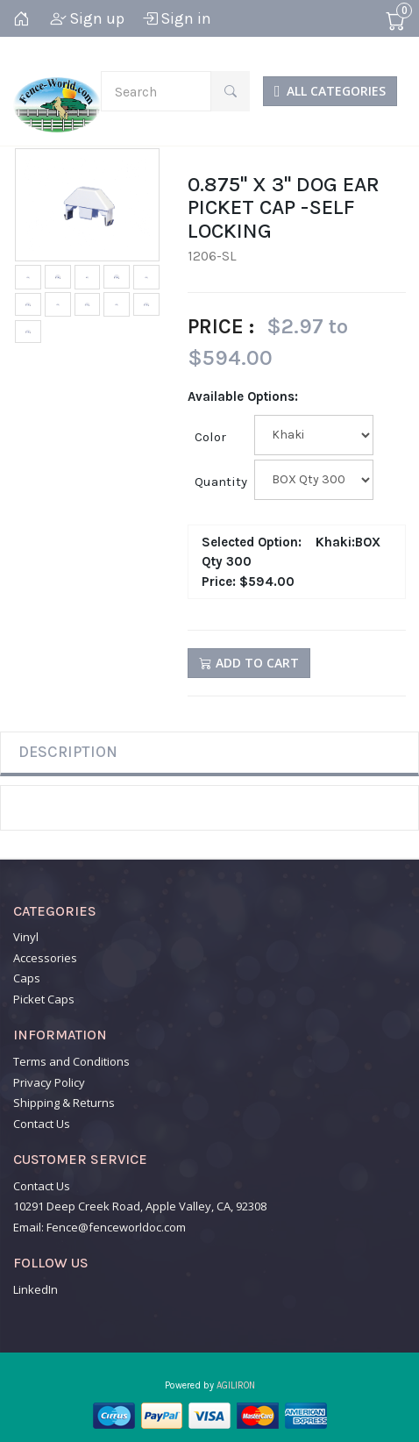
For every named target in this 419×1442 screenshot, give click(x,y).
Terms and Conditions (71, 1061)
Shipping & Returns (64, 1102)
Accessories (45, 958)
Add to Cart (249, 662)
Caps (26, 978)
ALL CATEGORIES (330, 90)
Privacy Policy (49, 1082)
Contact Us (41, 1123)
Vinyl (26, 937)
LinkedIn (35, 1289)
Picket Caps (44, 999)
